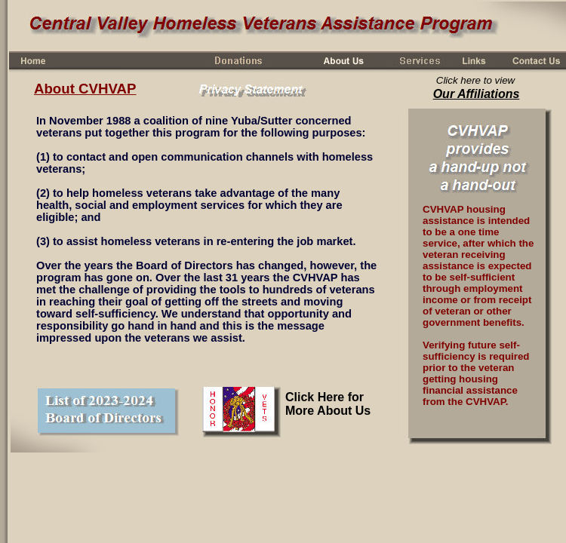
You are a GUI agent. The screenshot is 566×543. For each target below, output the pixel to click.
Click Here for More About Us (328, 404)
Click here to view (475, 80)
